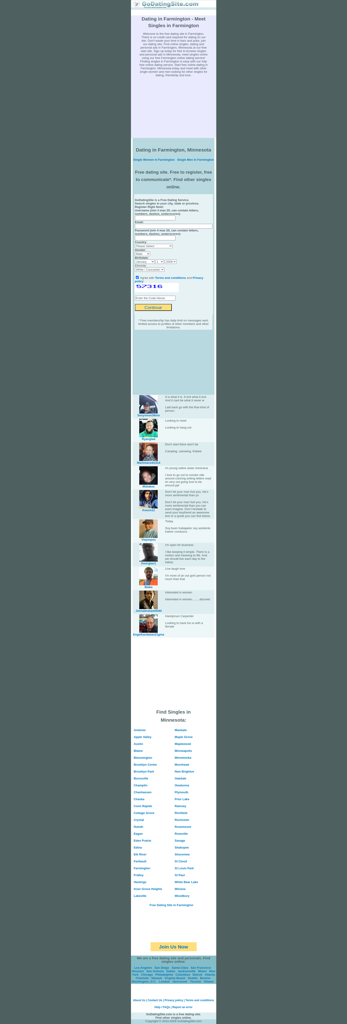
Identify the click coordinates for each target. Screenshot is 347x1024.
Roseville (181, 833)
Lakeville (140, 896)
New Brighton (184, 771)
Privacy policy (174, 1000)
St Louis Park (184, 868)
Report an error (182, 1007)
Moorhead (182, 764)
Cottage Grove (144, 813)
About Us (139, 1000)
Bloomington (143, 757)
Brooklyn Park (144, 771)
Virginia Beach (175, 978)
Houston (138, 971)
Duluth (138, 827)
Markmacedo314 (148, 462)
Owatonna (182, 785)
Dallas (170, 971)
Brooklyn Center (145, 764)
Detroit (197, 974)
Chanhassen (142, 792)
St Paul (180, 875)
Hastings (140, 882)
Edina (138, 847)
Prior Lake (182, 799)
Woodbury (182, 896)
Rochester (182, 820)
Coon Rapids (143, 806)
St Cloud (181, 861)
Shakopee (182, 847)
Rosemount (183, 827)
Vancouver (180, 981)
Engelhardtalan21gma (148, 634)
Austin (138, 744)
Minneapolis (183, 751)
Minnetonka (183, 757)
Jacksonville (187, 971)
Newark (156, 978)
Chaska (139, 799)
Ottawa (209, 981)
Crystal (139, 820)
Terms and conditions (170, 278)
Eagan (138, 833)
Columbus (182, 974)
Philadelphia (164, 974)
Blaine (138, 751)
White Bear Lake (186, 882)
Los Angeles (143, 967)
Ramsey (180, 806)
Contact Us (155, 1000)
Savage (180, 840)
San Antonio (155, 971)
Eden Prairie (142, 840)
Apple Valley (142, 737)
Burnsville (141, 778)
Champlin (140, 785)
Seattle (193, 978)
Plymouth (181, 792)
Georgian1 (148, 563)
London (164, 981)
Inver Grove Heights (148, 889)
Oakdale (181, 778)
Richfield (181, 813)
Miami (202, 971)
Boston (205, 978)
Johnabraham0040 (148, 611)
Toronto (195, 981)
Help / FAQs (162, 1007)
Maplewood (183, 744)
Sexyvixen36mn (148, 415)
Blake (149, 587)
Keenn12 (148, 510)
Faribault (140, 861)
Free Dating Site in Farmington (171, 905)
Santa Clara (180, 967)
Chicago (147, 974)
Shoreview (182, 854)
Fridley (139, 875)
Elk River (140, 854)
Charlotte (142, 978)
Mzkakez (148, 486)
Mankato (181, 730)
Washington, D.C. (144, 981)
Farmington (142, 868)
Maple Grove (184, 737)
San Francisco (201, 967)
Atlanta (210, 974)
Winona (180, 889)
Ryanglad (148, 439)
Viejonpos (149, 539)
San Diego (161, 967)
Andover (140, 730)
